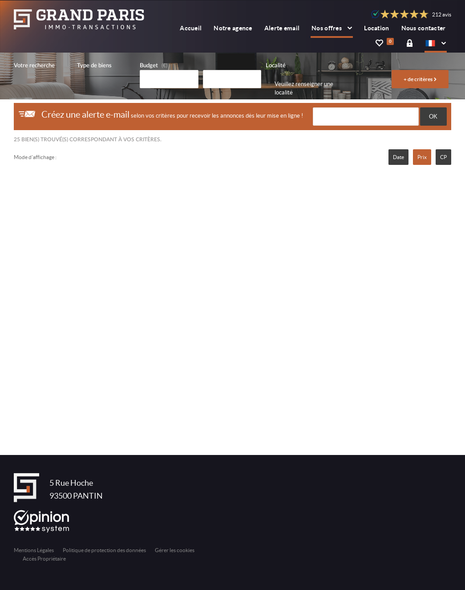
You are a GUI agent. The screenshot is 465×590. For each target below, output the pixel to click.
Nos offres (331, 28)
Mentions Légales (34, 550)
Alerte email (281, 28)
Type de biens (94, 66)
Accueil (191, 28)
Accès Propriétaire (44, 558)
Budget (149, 66)
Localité (276, 66)
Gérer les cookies (174, 550)
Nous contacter (423, 28)
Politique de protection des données (104, 550)
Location (376, 28)
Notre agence (233, 28)
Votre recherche (34, 66)
